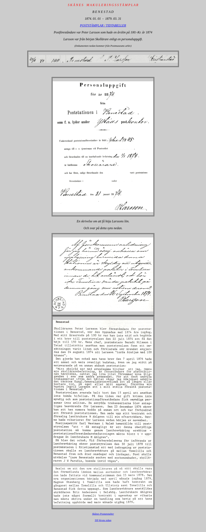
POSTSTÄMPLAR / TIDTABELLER (103, 25)
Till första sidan (103, 520)
